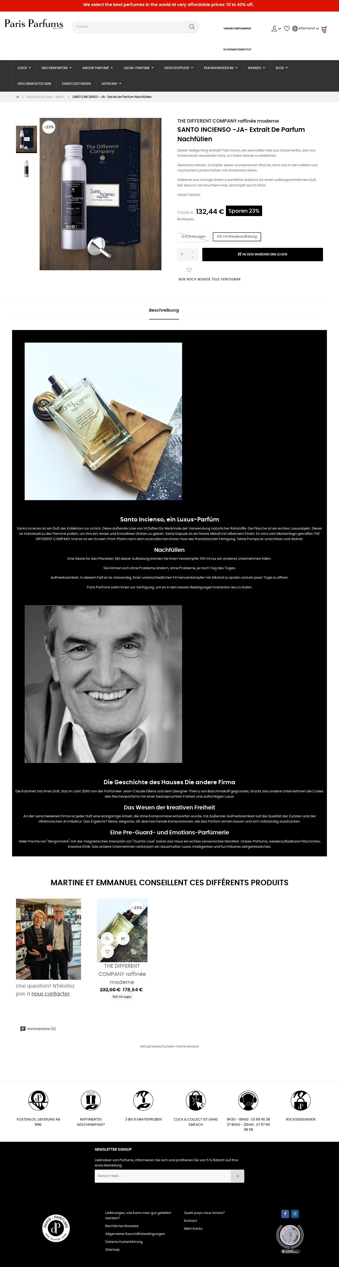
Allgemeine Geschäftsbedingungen (135, 1234)
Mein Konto (193, 1229)
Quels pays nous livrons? (204, 1213)
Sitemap (112, 1250)
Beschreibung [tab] (164, 310)
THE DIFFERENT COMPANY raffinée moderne (228, 121)
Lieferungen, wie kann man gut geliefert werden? (138, 1215)
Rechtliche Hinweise (122, 1226)
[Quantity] (187, 254)
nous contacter (50, 994)
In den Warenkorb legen (262, 254)
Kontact (190, 1221)
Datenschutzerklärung (124, 1242)
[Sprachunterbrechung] (305, 28)
